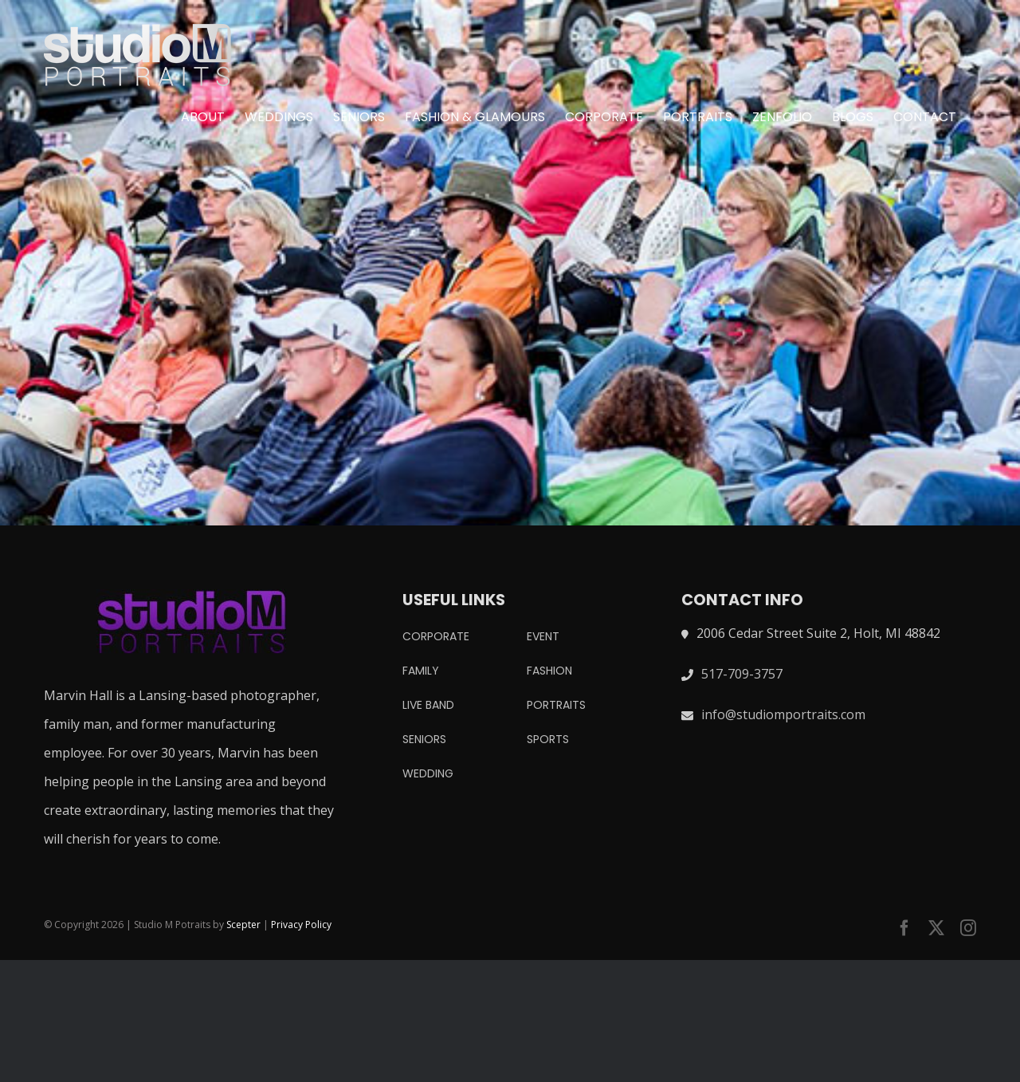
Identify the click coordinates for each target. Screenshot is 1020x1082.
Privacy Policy (301, 924)
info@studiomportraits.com (783, 714)
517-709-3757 (742, 674)
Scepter (243, 924)
